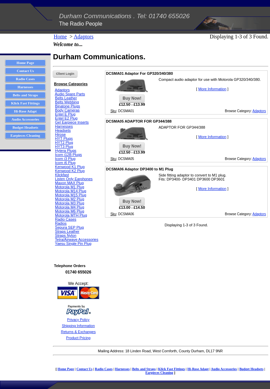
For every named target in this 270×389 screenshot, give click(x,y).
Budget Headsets (251, 369)
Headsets (63, 130)
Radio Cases (65, 219)
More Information (212, 89)
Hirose (60, 134)
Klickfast (62, 175)
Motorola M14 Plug (70, 191)
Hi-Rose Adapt (198, 369)
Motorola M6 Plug (69, 211)
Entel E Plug (65, 114)
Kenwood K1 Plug (69, 167)
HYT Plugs (64, 138)
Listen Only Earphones (73, 179)
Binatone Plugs (67, 106)
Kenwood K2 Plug (69, 171)
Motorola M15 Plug (70, 195)
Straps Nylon (65, 235)
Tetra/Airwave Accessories (76, 239)
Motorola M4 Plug (69, 207)
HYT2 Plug (64, 142)
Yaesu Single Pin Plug (73, 243)
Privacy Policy (78, 320)
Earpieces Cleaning (159, 373)
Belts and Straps (144, 369)
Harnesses (64, 126)
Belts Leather (66, 98)
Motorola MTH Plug (71, 215)
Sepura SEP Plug (69, 227)
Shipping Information (78, 326)
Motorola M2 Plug (69, 199)
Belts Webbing (67, 102)
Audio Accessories (224, 369)
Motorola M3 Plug (69, 203)
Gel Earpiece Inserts (72, 122)
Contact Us (84, 369)
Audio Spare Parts (70, 94)
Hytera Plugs (65, 151)
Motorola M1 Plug (69, 187)
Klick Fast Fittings (171, 369)
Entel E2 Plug (66, 118)
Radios (60, 223)
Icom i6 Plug (65, 163)
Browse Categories (71, 84)
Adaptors (83, 36)
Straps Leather (67, 231)
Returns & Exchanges (78, 332)
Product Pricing (78, 338)
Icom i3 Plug (65, 159)
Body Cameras (67, 110)
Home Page (66, 369)
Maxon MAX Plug (69, 183)
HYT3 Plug (64, 146)
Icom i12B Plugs (68, 155)
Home (60, 36)
